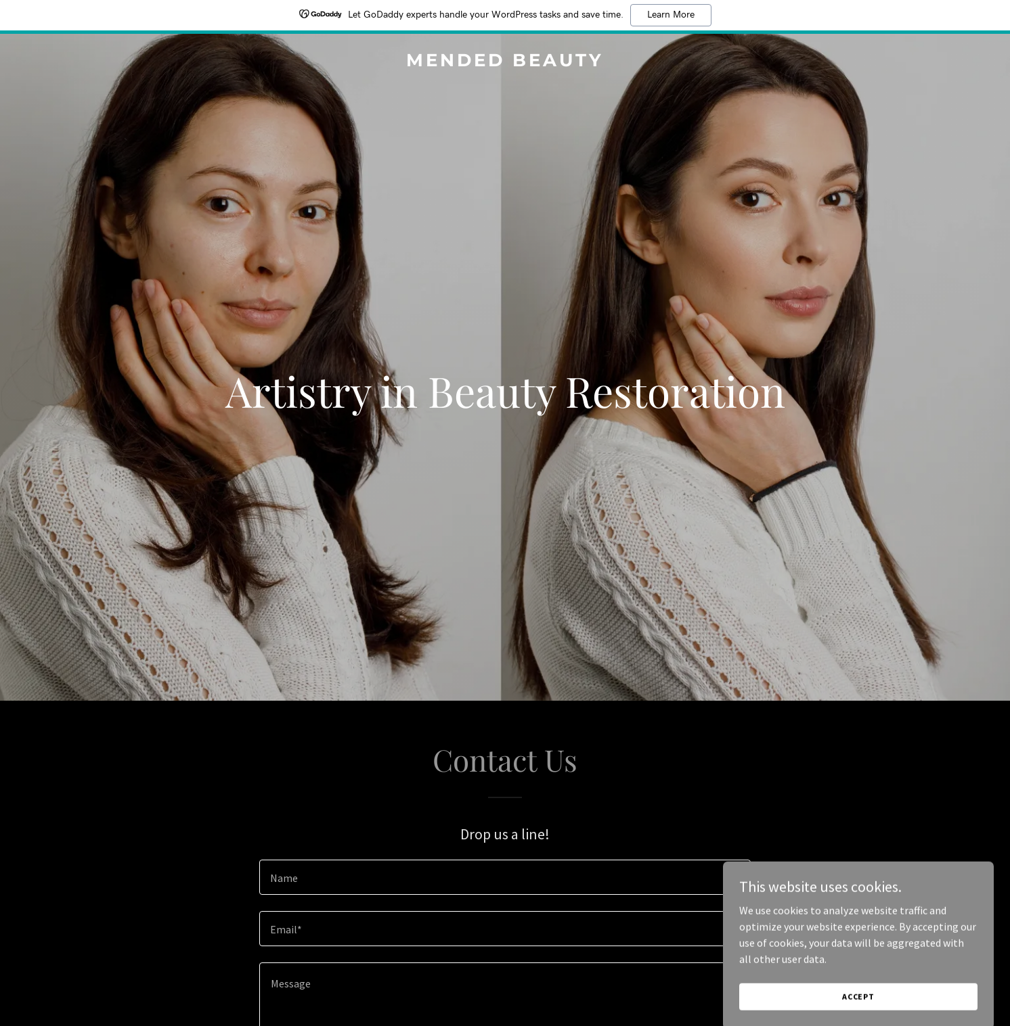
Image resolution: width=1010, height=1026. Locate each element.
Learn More (671, 15)
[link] (505, 62)
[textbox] (504, 877)
